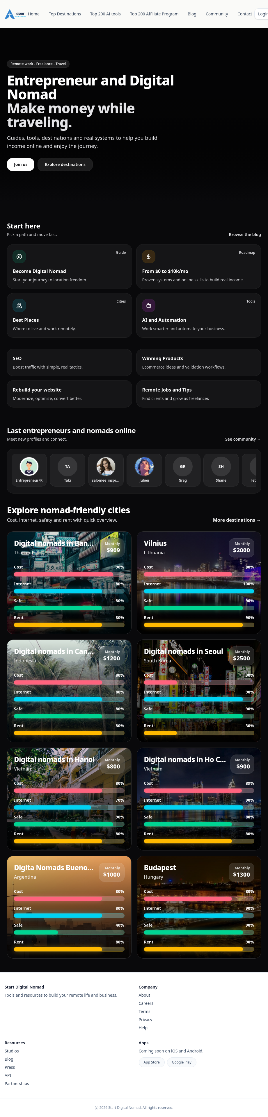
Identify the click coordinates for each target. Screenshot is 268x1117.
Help (143, 1027)
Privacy (145, 1019)
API (8, 1075)
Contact (244, 14)
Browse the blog (245, 234)
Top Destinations (65, 14)
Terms (144, 1011)
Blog (192, 14)
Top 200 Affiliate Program (154, 14)
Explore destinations (65, 164)
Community (217, 14)
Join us (20, 164)
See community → (243, 439)
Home (34, 14)
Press (10, 1067)
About (144, 995)
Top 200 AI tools (105, 14)
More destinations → (237, 520)
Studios (12, 1051)
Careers (146, 1003)
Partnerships (17, 1083)
